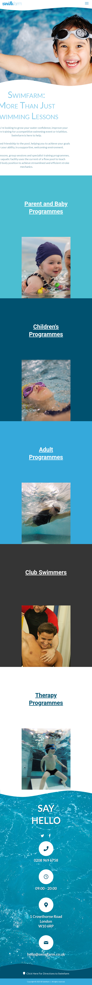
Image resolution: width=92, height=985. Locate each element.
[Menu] (87, 3)
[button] (42, 836)
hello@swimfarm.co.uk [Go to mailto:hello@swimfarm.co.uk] (46, 954)
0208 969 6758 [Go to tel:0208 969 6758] (46, 860)
